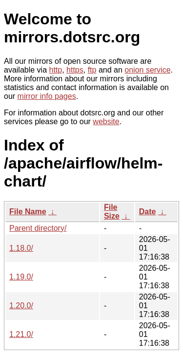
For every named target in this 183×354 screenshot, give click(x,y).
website (106, 121)
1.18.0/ (21, 248)
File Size (112, 211)
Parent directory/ (37, 228)
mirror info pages (47, 96)
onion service (147, 70)
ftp (92, 70)
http (55, 70)
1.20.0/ (21, 305)
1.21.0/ (21, 334)
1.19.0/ (21, 277)
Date (147, 211)
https (74, 70)
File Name (27, 211)
